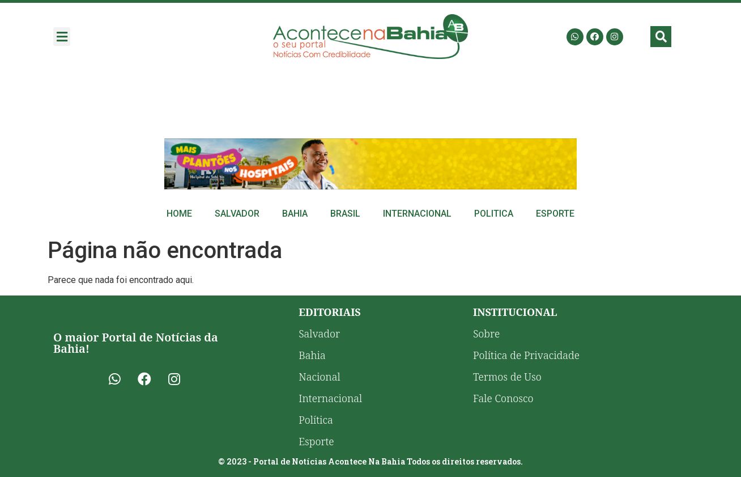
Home (179, 213)
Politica (493, 213)
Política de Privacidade (526, 355)
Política (316, 420)
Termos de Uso (507, 376)
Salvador (237, 213)
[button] (61, 36)
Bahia (295, 213)
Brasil (345, 213)
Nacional (319, 376)
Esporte (555, 213)
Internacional (417, 213)
